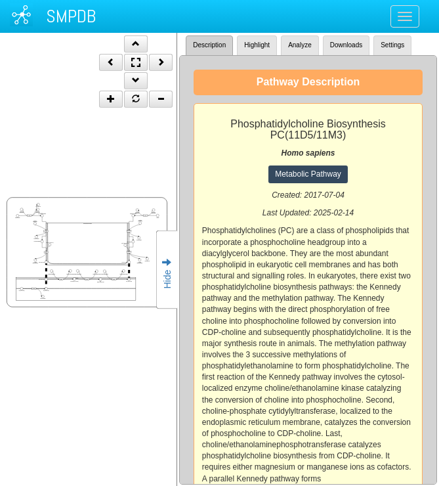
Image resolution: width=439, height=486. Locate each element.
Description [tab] (209, 45)
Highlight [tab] (257, 45)
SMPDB (71, 16)
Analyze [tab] (300, 45)
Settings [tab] (392, 45)
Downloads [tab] (346, 45)
